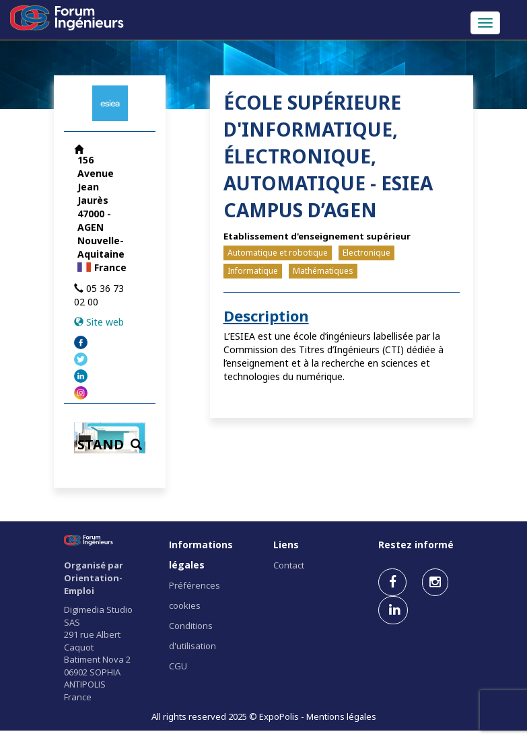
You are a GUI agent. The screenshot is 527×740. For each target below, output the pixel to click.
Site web (105, 322)
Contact (288, 565)
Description (266, 315)
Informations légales (201, 554)
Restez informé (416, 544)
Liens (286, 544)
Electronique (366, 252)
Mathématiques (323, 270)
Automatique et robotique (277, 252)
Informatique (252, 270)
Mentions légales (341, 716)
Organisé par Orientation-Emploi (93, 577)
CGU (178, 666)
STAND (109, 444)
